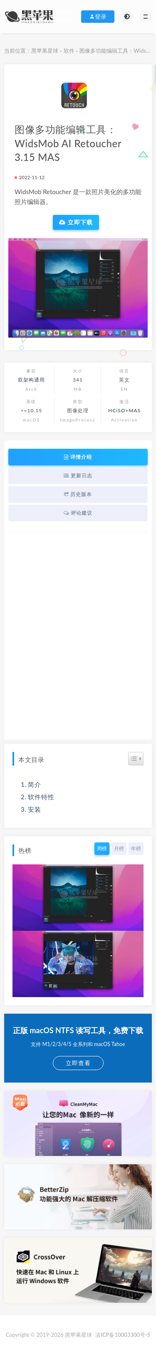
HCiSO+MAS (124, 410)
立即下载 (76, 222)
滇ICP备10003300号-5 (122, 1334)
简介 (34, 784)
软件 (69, 50)
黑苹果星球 (44, 50)
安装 (34, 809)
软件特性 (41, 797)
